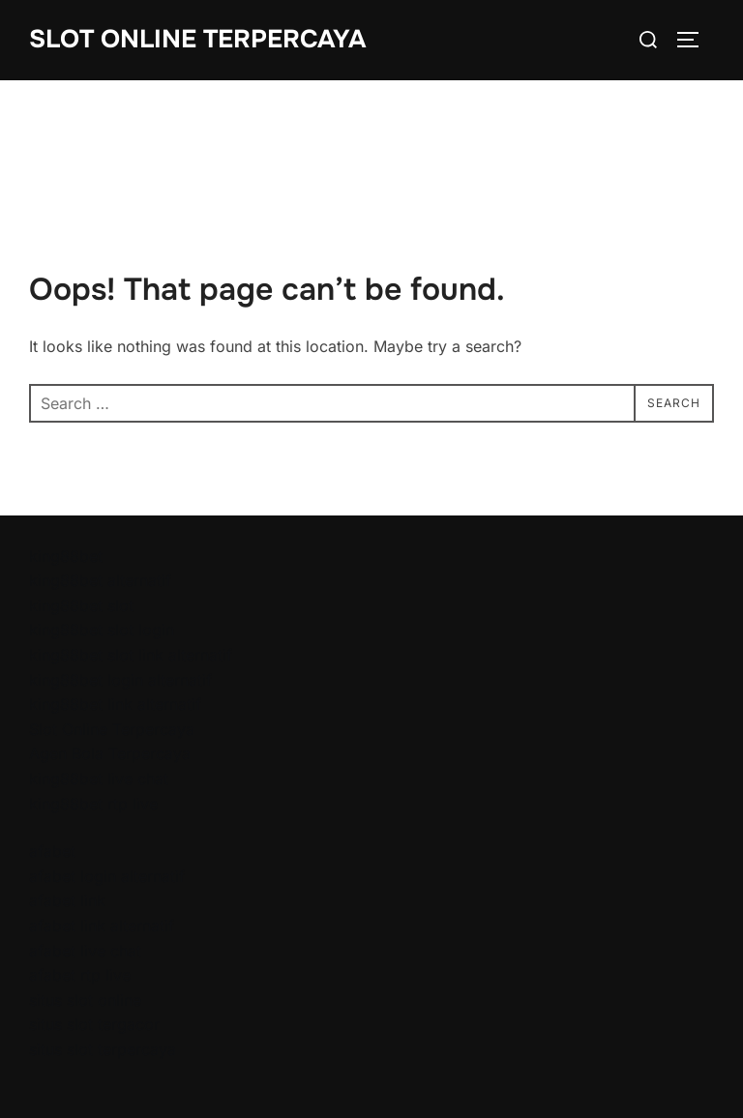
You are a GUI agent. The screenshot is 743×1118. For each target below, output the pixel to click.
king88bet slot (81, 605)
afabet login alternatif (107, 876)
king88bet (66, 556)
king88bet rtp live (93, 803)
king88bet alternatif (100, 580)
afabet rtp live (80, 975)
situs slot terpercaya (102, 1049)
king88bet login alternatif (120, 680)
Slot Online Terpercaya (197, 39)
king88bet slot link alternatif (130, 654)
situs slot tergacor (94, 1024)
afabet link (67, 900)
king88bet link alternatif (115, 704)
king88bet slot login (101, 629)
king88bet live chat (98, 778)
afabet (52, 851)
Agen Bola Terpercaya (110, 753)
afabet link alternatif (101, 925)
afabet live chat (85, 950)
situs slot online (85, 1000)
